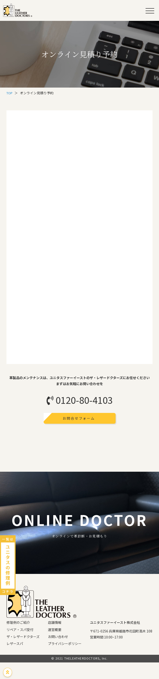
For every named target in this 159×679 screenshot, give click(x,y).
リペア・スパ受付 (19, 646)
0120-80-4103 (80, 399)
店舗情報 (54, 639)
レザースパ (14, 660)
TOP (9, 92)
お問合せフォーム (79, 418)
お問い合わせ (58, 653)
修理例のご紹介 (18, 639)
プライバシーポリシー (65, 660)
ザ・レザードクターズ (23, 653)
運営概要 (54, 646)
